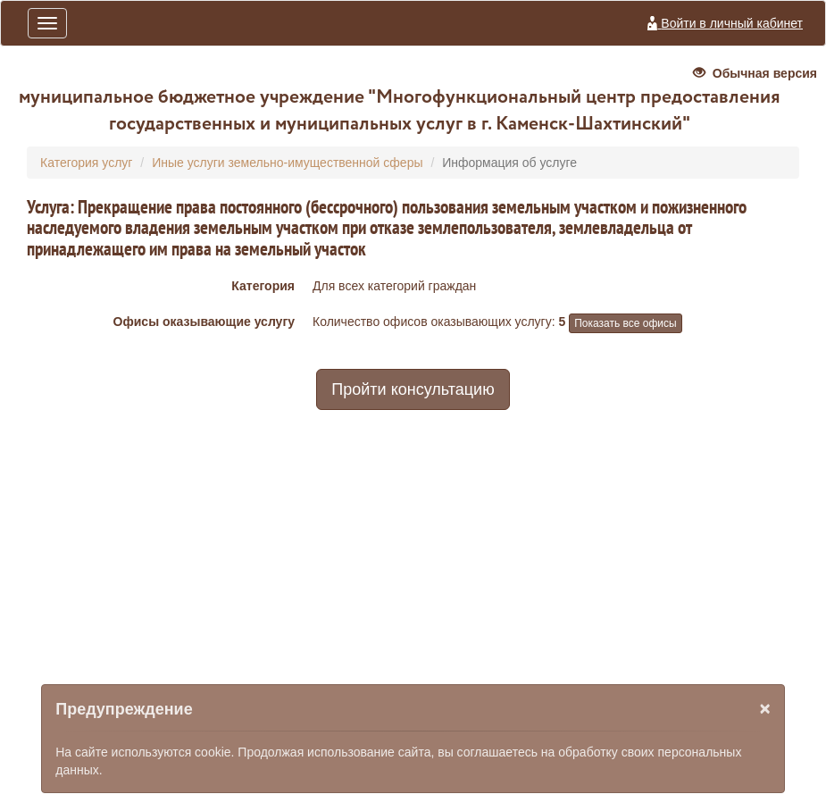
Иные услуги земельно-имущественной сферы (287, 162)
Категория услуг (86, 162)
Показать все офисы (625, 323)
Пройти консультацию (412, 389)
